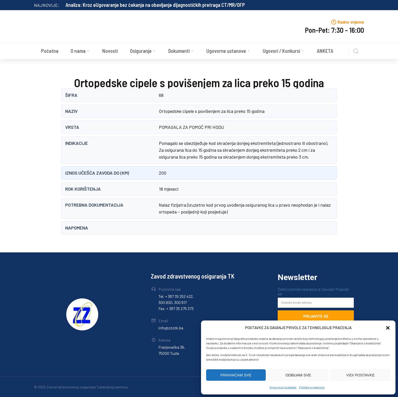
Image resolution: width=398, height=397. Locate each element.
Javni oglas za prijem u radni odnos (101, 5)
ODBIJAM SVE (298, 375)
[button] (387, 327)
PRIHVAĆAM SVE (236, 375)
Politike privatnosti (312, 387)
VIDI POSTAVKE (360, 375)
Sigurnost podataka (283, 387)
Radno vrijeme (351, 22)
